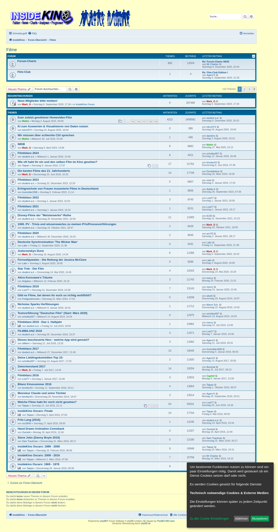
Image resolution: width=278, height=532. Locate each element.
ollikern (26, 343)
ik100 (209, 215)
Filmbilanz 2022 (28, 197)
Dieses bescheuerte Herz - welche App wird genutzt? (53, 339)
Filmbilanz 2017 (28, 348)
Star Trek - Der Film (31, 268)
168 (150, 121)
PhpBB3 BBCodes (166, 521)
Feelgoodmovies (31, 299)
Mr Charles (212, 64)
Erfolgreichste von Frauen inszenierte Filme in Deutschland (58, 188)
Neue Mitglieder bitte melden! (38, 100)
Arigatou (26, 281)
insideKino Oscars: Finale (35, 411)
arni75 (210, 233)
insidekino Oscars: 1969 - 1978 (38, 464)
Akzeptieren (260, 518)
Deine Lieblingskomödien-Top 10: (40, 357)
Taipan (25, 165)
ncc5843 (26, 423)
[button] (254, 89)
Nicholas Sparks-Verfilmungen (38, 304)
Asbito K (211, 189)
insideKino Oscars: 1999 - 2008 (39, 446)
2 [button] (244, 89)
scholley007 (213, 153)
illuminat (211, 367)
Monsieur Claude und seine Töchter (42, 393)
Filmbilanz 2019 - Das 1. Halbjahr (40, 322)
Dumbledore (213, 171)
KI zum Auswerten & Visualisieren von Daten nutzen (53, 126)
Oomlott (26, 432)
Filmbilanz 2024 (28, 153)
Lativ (24, 245)
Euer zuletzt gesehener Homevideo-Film (45, 117)
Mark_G (26, 104)
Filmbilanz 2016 (28, 375)
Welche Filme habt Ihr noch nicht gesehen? (47, 402)
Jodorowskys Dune (31, 250)
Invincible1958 (29, 192)
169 (155, 121)
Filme (11, 49)
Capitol (211, 376)
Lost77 (210, 198)
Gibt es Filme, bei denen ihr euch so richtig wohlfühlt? (54, 295)
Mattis (25, 121)
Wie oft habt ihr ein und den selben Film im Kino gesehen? (57, 162)
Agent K (211, 75)
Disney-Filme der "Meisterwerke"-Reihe (44, 215)
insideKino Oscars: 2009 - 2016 (39, 455)
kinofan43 (212, 162)
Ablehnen (241, 518)
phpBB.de (146, 523)
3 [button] (249, 89)
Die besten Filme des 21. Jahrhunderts (44, 170)
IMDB (21, 144)
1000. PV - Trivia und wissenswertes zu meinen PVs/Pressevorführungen (67, 224)
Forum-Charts (26, 61)
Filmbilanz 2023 (28, 179)
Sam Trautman (30, 441)
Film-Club (24, 72)
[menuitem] (32, 33)
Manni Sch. (212, 304)
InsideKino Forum (85, 104)
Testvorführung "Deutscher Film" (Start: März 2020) (53, 313)
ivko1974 (27, 130)
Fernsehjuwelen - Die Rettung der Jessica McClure (52, 259)
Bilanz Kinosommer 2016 (34, 384)
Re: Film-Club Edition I (215, 72)
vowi (209, 180)
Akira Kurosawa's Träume (35, 277)
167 (144, 121)
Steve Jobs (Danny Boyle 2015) (39, 437)
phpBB (103, 521)
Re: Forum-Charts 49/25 (215, 61)
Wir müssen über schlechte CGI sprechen (46, 135)
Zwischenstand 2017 (31, 366)
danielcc (211, 135)
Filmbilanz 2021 (28, 206)
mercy (210, 278)
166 (138, 121)
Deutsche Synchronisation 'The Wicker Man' (48, 242)
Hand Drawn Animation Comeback (41, 428)
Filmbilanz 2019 (28, 286)
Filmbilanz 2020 (28, 233)
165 (132, 121)
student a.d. (213, 118)
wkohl (210, 296)
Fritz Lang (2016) (29, 419)
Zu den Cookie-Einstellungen (209, 518)
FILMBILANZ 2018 (30, 330)
